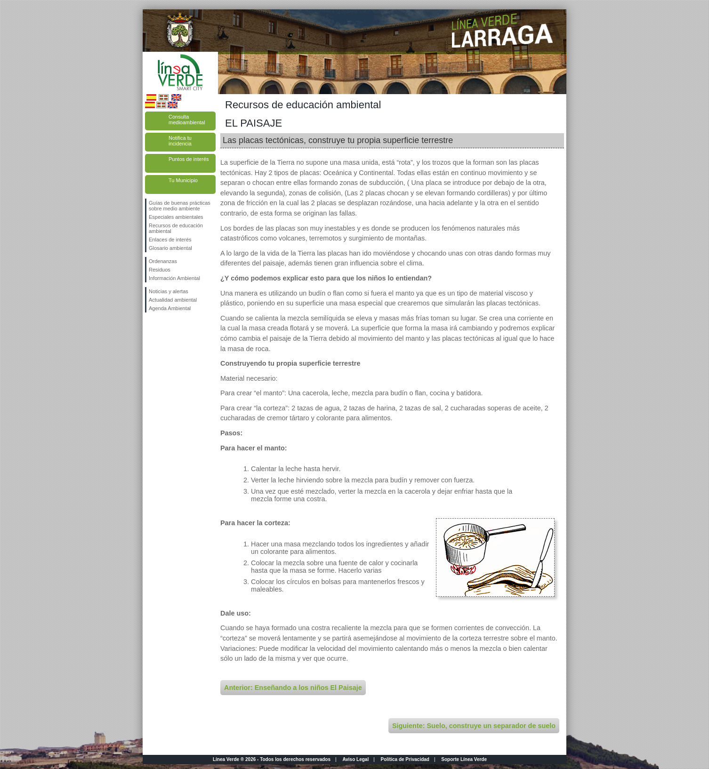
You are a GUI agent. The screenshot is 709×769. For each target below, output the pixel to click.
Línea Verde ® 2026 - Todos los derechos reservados (271, 759)
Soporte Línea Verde (464, 759)
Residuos (159, 269)
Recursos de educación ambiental (176, 228)
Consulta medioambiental (187, 119)
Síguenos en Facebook (150, 327)
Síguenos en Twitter (166, 327)
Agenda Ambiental (170, 308)
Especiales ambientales (176, 217)
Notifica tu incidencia (180, 140)
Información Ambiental (174, 278)
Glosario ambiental (170, 248)
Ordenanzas (163, 261)
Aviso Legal (355, 759)
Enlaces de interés (170, 239)
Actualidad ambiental (173, 300)
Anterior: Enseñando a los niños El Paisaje (293, 687)
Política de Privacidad (405, 759)
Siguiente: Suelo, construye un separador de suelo (474, 725)
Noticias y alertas (168, 291)
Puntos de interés (189, 159)
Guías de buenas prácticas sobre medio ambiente (179, 205)
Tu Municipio (183, 180)
